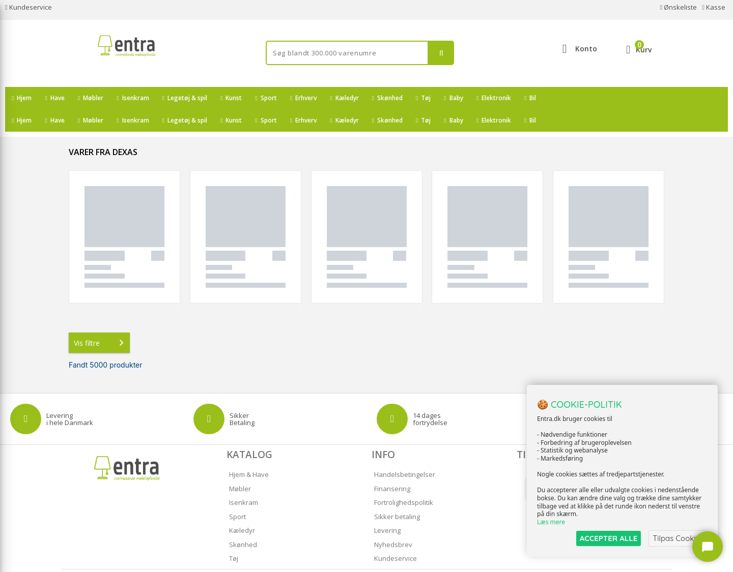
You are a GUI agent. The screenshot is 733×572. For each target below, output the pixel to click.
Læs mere (551, 522)
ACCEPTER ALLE (608, 538)
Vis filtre (101, 320)
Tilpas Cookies (678, 538)
